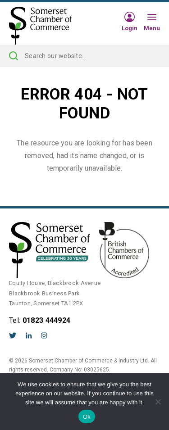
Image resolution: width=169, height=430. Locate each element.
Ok (87, 416)
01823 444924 (47, 320)
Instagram (44, 335)
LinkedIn (29, 335)
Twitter (13, 335)
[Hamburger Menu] (151, 17)
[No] (157, 401)
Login (129, 28)
